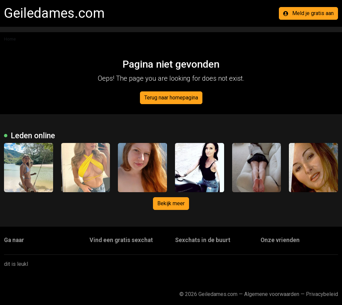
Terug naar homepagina (171, 97)
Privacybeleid (322, 294)
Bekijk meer (171, 203)
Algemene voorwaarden (271, 294)
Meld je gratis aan (308, 13)
